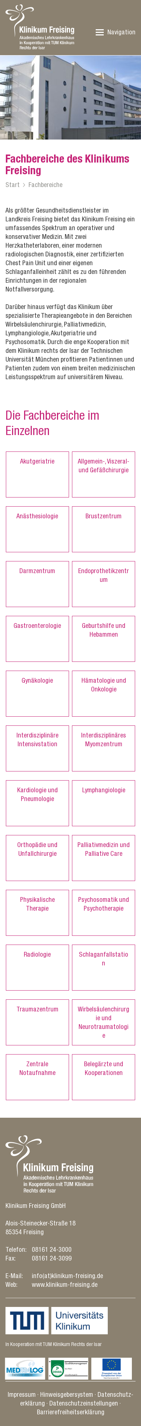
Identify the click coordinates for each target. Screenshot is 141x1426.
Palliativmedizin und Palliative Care (103, 849)
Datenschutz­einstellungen (83, 1403)
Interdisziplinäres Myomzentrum (103, 739)
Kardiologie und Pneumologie (37, 794)
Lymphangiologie (103, 790)
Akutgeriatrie (37, 461)
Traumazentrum (37, 1009)
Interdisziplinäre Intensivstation (37, 739)
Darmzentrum (37, 571)
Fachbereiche (45, 184)
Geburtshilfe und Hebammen (103, 630)
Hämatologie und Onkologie (103, 684)
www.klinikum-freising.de (65, 1284)
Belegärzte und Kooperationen (103, 1068)
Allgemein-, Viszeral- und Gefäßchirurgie (103, 465)
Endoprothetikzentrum (103, 575)
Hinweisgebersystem (66, 1394)
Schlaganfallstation (103, 958)
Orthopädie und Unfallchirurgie (37, 849)
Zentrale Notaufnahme (37, 1068)
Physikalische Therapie (37, 904)
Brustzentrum (103, 516)
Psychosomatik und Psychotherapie (103, 904)
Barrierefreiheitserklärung (70, 1412)
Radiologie (37, 954)
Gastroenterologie (37, 625)
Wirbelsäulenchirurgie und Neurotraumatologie (103, 1022)
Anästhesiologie (37, 516)
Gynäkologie (37, 680)
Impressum (22, 1394)
